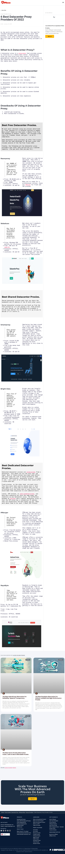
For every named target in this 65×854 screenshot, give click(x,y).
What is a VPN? (36, 823)
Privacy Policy (52, 828)
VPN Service (19, 827)
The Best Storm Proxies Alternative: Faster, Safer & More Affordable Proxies (16, 753)
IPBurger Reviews (53, 823)
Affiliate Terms (52, 835)
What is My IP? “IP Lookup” (23, 831)
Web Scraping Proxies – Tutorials (56, 826)
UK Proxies (35, 831)
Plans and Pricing (53, 825)
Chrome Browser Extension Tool (24, 832)
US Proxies (35, 829)
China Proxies (36, 841)
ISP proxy (13, 498)
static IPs (7, 247)
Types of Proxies (36, 825)
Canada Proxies (36, 834)
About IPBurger (52, 819)
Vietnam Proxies (36, 835)
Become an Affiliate (53, 834)
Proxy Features (52, 822)
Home (2, 812)
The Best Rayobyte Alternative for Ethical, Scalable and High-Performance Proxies (48, 698)
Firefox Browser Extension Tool (23, 834)
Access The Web (4, 14)
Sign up (50, 36)
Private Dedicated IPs (22, 823)
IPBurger (28, 185)
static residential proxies (27, 494)
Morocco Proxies (36, 832)
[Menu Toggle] (63, 2)
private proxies (31, 472)
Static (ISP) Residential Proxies (24, 820)
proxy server (22, 53)
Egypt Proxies (36, 837)
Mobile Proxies (20, 825)
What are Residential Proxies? (39, 819)
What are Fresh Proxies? (38, 820)
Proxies (9, 14)
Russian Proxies (36, 843)
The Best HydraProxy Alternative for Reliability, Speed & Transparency (15, 697)
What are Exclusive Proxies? (39, 822)
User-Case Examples (53, 820)
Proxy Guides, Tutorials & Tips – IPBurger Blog (15, 812)
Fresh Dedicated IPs (21, 822)
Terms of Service (52, 829)
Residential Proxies (21, 819)
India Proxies (36, 838)
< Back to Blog (3, 10)
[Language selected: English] (5, 834)
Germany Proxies (37, 840)
